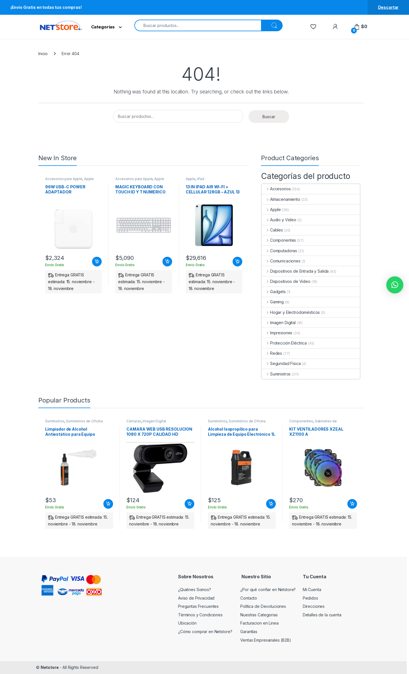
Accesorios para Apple (63, 179)
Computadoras (279, 250)
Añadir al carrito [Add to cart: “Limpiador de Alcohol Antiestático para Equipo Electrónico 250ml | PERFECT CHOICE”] (108, 504)
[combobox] (197, 25)
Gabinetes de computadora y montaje (313, 423)
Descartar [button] (388, 7)
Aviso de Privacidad (196, 598)
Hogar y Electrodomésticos (291, 312)
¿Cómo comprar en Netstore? (205, 631)
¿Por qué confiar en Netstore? (268, 589)
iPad (200, 179)
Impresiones (277, 332)
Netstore (50, 667)
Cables (272, 230)
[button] (394, 284)
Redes (272, 353)
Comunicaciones (281, 260)
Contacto (248, 598)
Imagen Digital (279, 322)
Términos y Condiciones (200, 614)
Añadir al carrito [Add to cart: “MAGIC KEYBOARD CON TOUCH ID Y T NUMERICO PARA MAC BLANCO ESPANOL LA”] (167, 261)
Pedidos (310, 598)
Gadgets (274, 291)
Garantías (248, 631)
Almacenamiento (281, 199)
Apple (89, 179)
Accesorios (276, 188)
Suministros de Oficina (84, 421)
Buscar (268, 116)
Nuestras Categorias (258, 614)
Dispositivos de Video (286, 281)
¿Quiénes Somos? (194, 589)
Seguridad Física (281, 363)
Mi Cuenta (312, 589)
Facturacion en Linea (259, 623)
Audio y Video (279, 219)
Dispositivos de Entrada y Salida (295, 271)
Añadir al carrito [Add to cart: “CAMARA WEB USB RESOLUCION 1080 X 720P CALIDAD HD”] (189, 504)
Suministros (276, 374)
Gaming (273, 301)
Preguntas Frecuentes (198, 606)
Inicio (43, 53)
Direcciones (314, 606)
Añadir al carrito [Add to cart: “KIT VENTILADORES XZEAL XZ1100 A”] (352, 504)
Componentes (279, 240)
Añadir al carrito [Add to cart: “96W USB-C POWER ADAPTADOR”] (97, 261)
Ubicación (187, 623)
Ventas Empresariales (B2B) (265, 640)
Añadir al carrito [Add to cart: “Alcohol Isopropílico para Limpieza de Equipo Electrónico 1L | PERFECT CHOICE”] (271, 504)
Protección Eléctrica (284, 343)
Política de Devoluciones (263, 606)
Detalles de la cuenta (322, 614)
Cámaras (133, 421)
